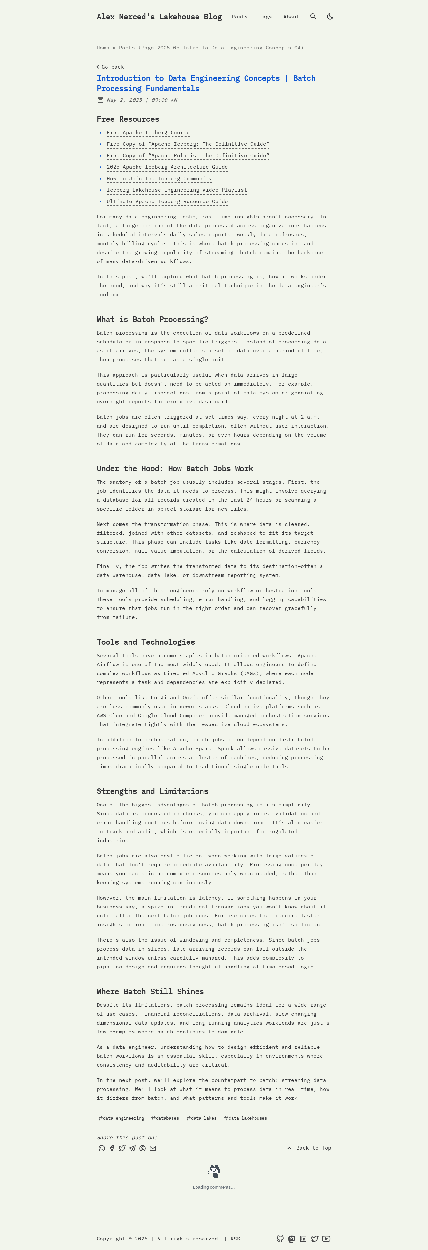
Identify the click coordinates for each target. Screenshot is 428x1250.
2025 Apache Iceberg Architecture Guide (167, 167)
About (291, 16)
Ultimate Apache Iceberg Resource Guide (167, 201)
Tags (265, 16)
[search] (313, 16)
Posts (240, 16)
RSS (235, 1238)
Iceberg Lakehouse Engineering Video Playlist (177, 190)
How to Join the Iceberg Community (159, 178)
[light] (330, 16)
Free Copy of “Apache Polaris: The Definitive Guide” (188, 155)
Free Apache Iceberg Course (148, 132)
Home (103, 47)
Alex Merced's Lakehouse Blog (159, 16)
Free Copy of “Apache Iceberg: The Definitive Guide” (188, 144)
